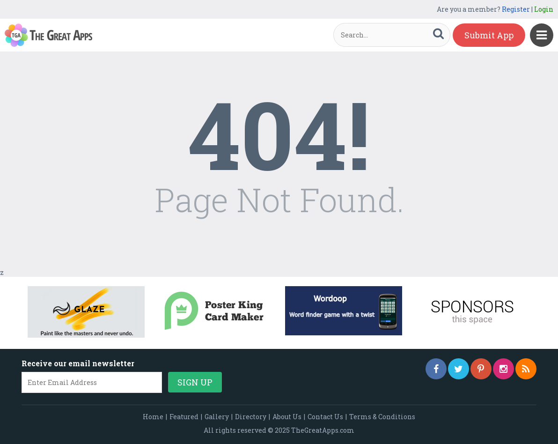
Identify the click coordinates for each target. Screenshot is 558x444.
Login (543, 9)
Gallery (217, 416)
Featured (183, 416)
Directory (250, 416)
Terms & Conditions (382, 416)
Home (153, 416)
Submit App (489, 35)
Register (516, 9)
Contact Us (325, 416)
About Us (286, 416)
